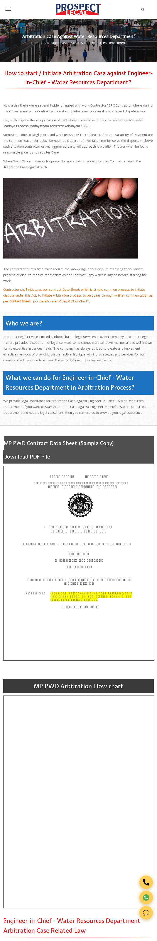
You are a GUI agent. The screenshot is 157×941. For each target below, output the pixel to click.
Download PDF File (26, 456)
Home (36, 42)
